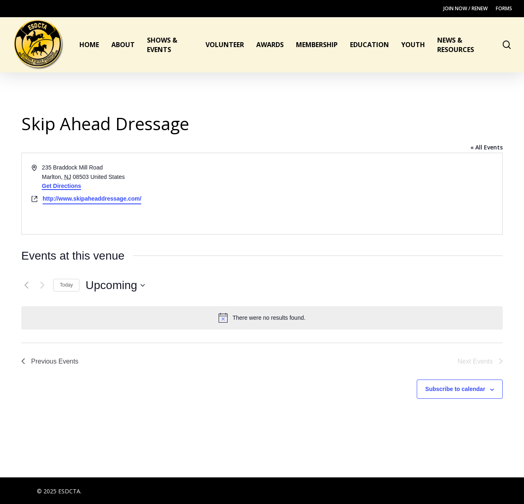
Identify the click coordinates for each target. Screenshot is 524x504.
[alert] (262, 317)
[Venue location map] (381, 193)
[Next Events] (42, 285)
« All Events (486, 147)
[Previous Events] (26, 285)
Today (66, 285)
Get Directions (61, 186)
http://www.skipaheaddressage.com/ (92, 198)
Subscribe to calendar (455, 389)
